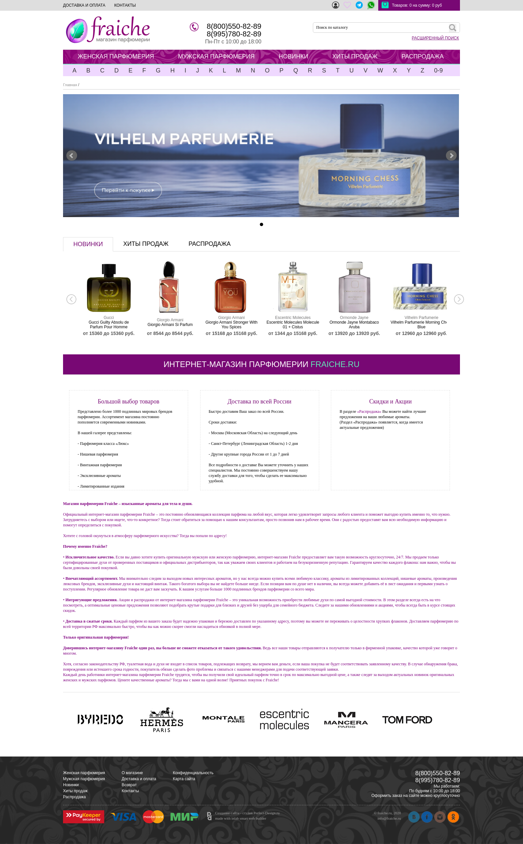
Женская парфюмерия (84, 773)
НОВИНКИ (293, 56)
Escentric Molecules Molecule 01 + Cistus (293, 324)
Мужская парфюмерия (84, 779)
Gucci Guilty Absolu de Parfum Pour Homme (109, 324)
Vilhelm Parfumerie (421, 317)
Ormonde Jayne (354, 317)
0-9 (438, 70)
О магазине (132, 773)
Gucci (109, 317)
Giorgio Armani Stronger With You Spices (231, 324)
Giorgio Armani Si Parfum (169, 324)
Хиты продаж (75, 791)
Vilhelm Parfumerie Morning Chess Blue (421, 324)
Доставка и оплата (139, 779)
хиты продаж (145, 243)
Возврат (129, 785)
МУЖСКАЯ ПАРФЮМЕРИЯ (216, 56)
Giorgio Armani (170, 320)
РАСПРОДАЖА (423, 56)
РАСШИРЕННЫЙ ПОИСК (435, 38)
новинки (88, 244)
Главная (70, 85)
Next (451, 155)
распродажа (209, 243)
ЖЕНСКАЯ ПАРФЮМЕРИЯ (116, 56)
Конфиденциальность (193, 773)
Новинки (71, 785)
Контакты (130, 791)
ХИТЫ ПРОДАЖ (355, 56)
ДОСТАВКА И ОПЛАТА (84, 5)
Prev (71, 155)
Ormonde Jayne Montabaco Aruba (354, 324)
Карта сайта (184, 779)
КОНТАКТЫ (125, 5)
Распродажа (74, 797)
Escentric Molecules (293, 317)
